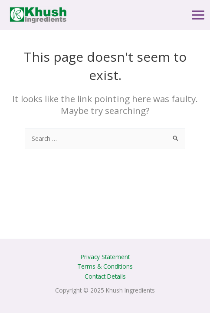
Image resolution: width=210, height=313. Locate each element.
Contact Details (105, 276)
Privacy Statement (105, 257)
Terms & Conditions (105, 266)
